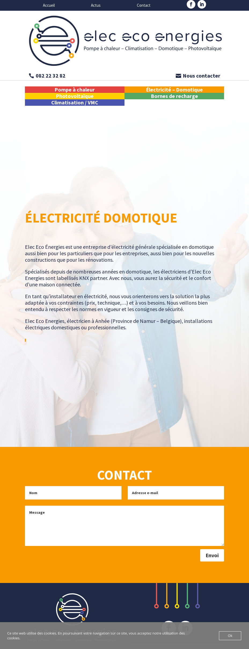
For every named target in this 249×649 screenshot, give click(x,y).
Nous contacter (201, 75)
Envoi (212, 555)
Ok (230, 635)
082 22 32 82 (50, 75)
